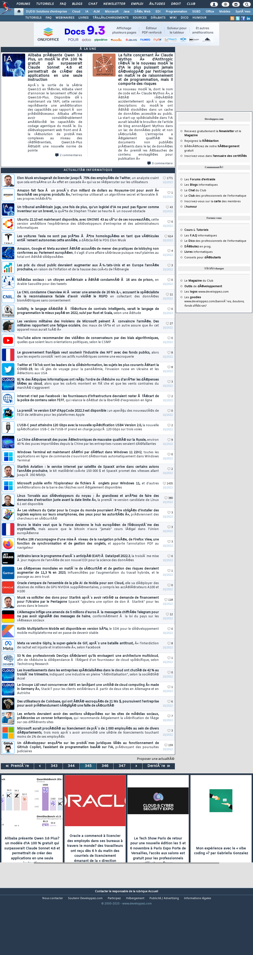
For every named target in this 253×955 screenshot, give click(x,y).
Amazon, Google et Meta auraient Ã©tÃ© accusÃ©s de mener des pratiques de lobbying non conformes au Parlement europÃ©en (88, 253)
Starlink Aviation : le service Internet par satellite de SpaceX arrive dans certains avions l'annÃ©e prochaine (88, 471)
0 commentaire (160, 163)
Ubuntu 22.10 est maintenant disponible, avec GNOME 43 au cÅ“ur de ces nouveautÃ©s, (88, 224)
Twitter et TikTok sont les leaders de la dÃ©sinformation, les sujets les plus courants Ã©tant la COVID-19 (88, 369)
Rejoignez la (201, 141)
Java (126, 12)
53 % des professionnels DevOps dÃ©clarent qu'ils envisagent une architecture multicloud (88, 660)
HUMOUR (199, 18)
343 (54, 766)
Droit (176, 4)
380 (168, 498)
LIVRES (83, 18)
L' (190, 207)
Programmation (176, 12)
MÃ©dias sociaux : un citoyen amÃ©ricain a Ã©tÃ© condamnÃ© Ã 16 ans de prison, (88, 282)
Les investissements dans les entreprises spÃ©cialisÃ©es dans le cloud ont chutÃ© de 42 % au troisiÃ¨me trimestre (88, 675)
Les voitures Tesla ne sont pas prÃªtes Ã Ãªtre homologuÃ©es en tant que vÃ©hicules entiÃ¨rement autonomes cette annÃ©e (88, 238)
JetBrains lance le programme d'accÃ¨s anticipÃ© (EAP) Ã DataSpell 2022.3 (88, 558)
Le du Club (198, 281)
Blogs (77, 4)
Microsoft (111, 12)
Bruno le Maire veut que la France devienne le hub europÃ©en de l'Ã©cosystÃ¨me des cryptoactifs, (88, 529)
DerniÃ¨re (158, 766)
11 (169, 294)
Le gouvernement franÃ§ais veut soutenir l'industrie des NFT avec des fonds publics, (88, 355)
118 (168, 600)
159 (168, 745)
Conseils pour (202, 257)
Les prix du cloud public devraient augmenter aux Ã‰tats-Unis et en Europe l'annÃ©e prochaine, (88, 267)
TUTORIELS (33, 18)
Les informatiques (201, 185)
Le (189, 190)
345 (88, 766)
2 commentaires (68, 155)
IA (86, 12)
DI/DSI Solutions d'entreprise (46, 12)
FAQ (62, 4)
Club (190, 4)
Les (199, 179)
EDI (158, 12)
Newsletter (114, 4)
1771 (168, 178)
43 (169, 207)
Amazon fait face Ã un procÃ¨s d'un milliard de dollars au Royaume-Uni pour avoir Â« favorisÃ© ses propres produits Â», (88, 195)
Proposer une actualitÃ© (155, 759)
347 (122, 766)
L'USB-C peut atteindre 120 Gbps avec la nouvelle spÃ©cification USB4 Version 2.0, (88, 427)
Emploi (137, 4)
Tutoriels (45, 4)
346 (105, 766)
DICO (184, 18)
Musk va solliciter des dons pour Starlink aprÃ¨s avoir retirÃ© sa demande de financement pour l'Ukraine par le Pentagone (88, 602)
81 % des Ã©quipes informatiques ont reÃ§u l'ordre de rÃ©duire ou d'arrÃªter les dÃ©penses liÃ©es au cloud (88, 384)
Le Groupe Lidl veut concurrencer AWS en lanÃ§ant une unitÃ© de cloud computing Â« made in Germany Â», (88, 689)
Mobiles (224, 12)
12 (169, 614)
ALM (96, 12)
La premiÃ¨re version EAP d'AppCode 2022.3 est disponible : (88, 413)
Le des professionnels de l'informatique (215, 196)
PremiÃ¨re (17, 766)
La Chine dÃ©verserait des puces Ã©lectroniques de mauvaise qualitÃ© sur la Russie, (88, 442)
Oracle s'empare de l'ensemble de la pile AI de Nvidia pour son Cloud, (88, 587)
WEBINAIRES (64, 18)
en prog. (197, 246)
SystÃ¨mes (242, 12)
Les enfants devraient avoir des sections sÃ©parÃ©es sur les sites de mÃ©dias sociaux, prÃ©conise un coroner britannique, (88, 718)
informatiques (198, 252)
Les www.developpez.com (206, 292)
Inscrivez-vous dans (215, 156)
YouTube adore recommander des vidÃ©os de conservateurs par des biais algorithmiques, (88, 340)
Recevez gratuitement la (209, 131)
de (203, 286)
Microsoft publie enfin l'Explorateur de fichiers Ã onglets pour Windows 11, (88, 486)
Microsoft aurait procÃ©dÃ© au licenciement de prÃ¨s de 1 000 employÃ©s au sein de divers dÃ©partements (88, 733)
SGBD (196, 12)
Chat (93, 4)
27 (169, 323)
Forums (23, 4)
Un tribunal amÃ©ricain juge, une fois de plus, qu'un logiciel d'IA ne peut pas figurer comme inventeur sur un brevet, (88, 209)
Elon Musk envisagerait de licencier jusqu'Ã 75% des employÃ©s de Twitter (88, 180)
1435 (168, 483)
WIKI (173, 18)
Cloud (76, 12)
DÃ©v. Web (142, 12)
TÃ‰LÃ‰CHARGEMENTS (111, 18)
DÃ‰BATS (158, 18)
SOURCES (140, 18)
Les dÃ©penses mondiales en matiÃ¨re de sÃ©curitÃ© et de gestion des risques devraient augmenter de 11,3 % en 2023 (88, 573)
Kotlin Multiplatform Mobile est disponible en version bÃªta (88, 631)
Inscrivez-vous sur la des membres (212, 201)
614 (168, 236)
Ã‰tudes (157, 4)
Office (210, 12)
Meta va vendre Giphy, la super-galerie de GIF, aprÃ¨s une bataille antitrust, (88, 646)
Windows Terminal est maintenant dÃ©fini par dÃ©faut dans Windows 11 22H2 (88, 456)
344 (71, 766)
